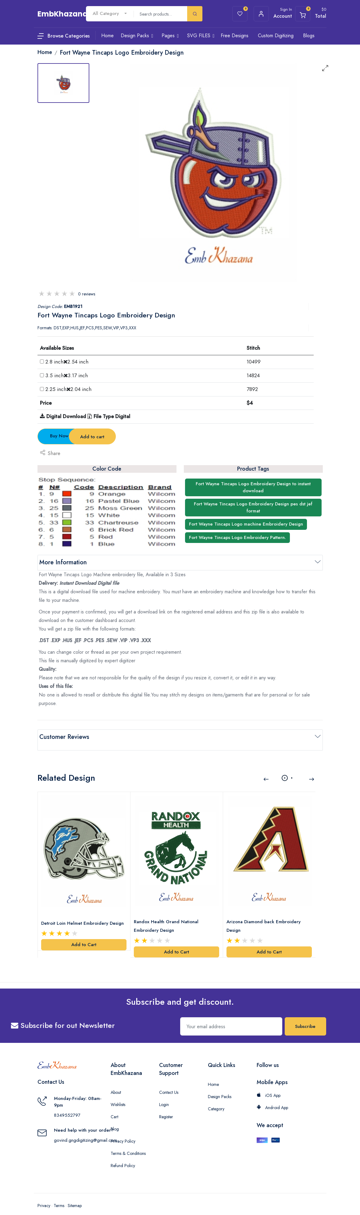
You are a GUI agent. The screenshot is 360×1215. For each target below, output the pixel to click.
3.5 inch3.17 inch (66, 375)
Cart (114, 1108)
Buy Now (71, 435)
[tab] (63, 83)
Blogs (309, 35)
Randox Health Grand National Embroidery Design (167, 917)
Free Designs (234, 35)
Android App (272, 1099)
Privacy (43, 1197)
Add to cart (144, 436)
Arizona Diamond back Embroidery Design (265, 917)
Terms (59, 1197)
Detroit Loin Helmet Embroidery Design (84, 914)
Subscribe (305, 1017)
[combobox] (109, 13)
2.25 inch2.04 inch (68, 389)
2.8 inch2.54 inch (66, 361)
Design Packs (219, 1088)
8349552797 (67, 1106)
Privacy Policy (123, 1132)
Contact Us (168, 1083)
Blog (115, 1120)
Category (216, 1100)
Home (213, 1075)
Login (164, 1096)
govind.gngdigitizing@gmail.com (85, 1131)
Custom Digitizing (276, 35)
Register (166, 1108)
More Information (63, 562)
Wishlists (118, 1096)
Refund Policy (123, 1157)
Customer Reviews (64, 736)
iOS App (268, 1086)
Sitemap (75, 1197)
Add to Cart (83, 935)
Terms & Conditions (128, 1144)
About (116, 1083)
